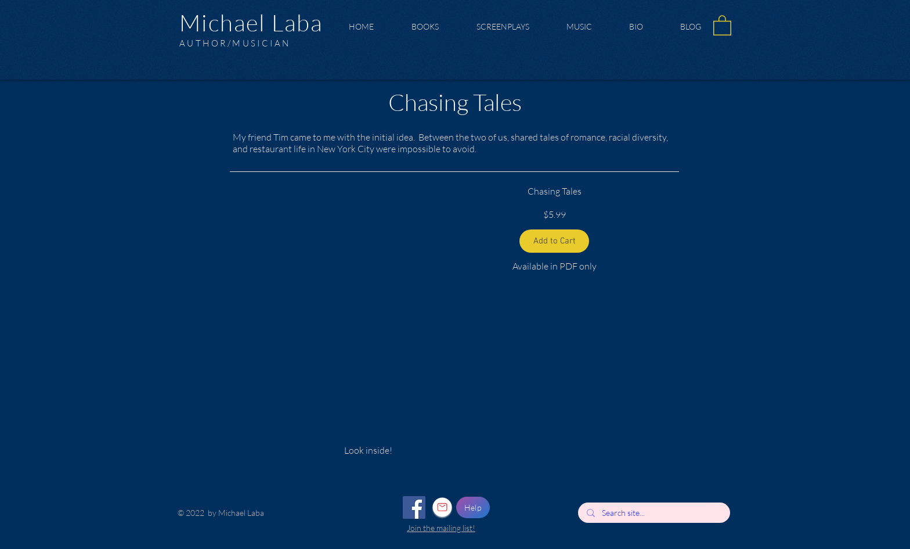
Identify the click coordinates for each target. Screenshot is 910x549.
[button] (722, 24)
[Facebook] (414, 507)
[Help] (473, 507)
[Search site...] (654, 513)
